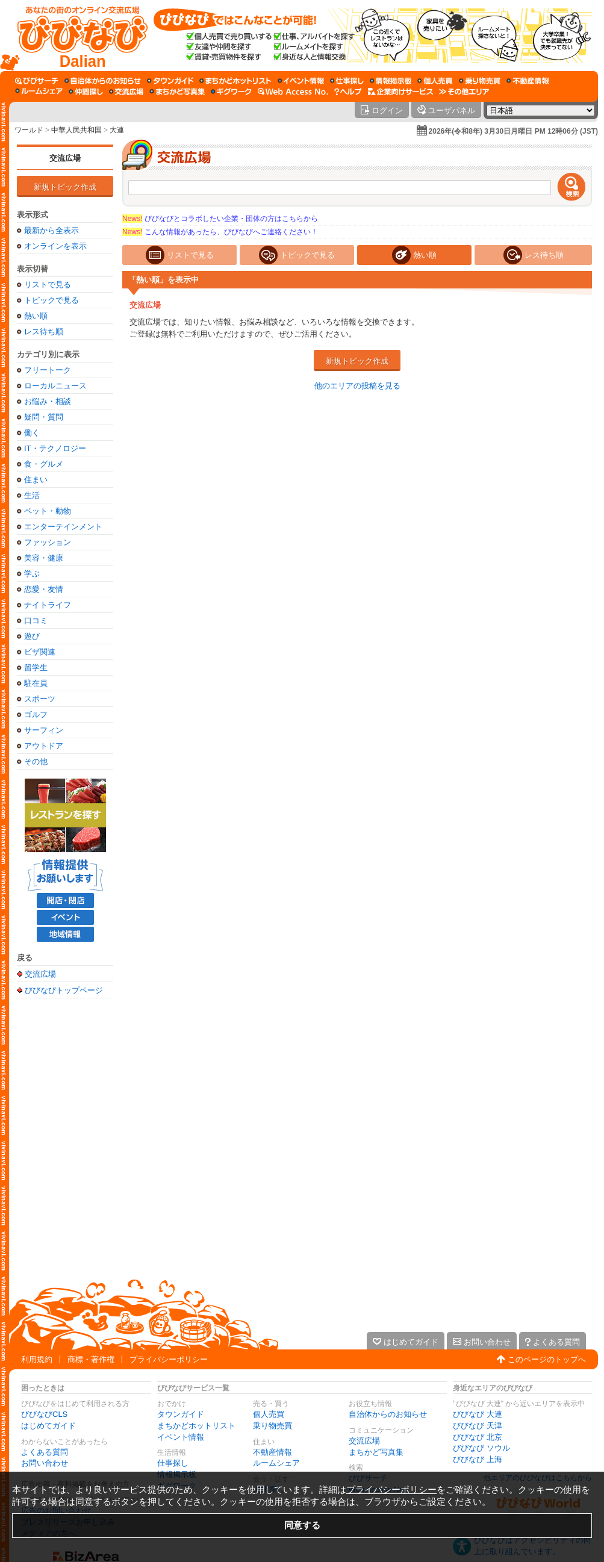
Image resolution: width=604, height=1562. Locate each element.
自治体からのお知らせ (388, 1414)
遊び (32, 636)
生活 (32, 495)
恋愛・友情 (43, 589)
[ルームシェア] (39, 91)
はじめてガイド (48, 1425)
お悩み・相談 (47, 401)
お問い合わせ (44, 1462)
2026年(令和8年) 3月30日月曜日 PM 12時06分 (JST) (513, 131)
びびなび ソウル (481, 1447)
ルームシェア (276, 1462)
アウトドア (43, 746)
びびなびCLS (44, 1414)
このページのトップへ (547, 1359)
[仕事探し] (347, 80)
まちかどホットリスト (196, 1425)
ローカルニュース (55, 386)
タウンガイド (180, 1414)
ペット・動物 (47, 511)
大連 (117, 130)
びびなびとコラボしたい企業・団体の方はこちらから (220, 218)
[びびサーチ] (36, 80)
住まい (36, 480)
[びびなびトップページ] (77, 35)
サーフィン (43, 730)
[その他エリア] (464, 91)
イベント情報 (180, 1437)
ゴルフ (36, 714)
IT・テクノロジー (55, 448)
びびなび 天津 (477, 1425)
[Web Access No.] (293, 91)
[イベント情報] (301, 80)
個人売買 (268, 1414)
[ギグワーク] (231, 91)
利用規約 (36, 1359)
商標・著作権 (90, 1359)
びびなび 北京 (477, 1437)
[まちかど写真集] (177, 91)
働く (32, 433)
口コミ (36, 620)
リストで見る (47, 284)
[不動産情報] (527, 80)
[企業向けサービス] (400, 91)
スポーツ (39, 699)
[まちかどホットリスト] (235, 80)
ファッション (47, 542)
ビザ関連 (39, 652)
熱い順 (36, 316)
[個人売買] (435, 80)
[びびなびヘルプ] (348, 91)
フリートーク (47, 370)
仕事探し (172, 1462)
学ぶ (32, 573)
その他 (36, 761)
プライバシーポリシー (168, 1359)
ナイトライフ (47, 605)
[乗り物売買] (479, 80)
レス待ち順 (43, 331)
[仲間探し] (86, 91)
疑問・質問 (43, 417)
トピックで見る (51, 300)
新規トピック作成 (65, 186)
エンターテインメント (63, 527)
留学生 (36, 667)
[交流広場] (126, 91)
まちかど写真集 (376, 1452)
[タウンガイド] (170, 80)
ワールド (28, 130)
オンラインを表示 (55, 246)
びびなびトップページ (64, 990)
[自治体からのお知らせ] (102, 80)
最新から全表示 (51, 230)
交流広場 (65, 158)
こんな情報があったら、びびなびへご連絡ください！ (220, 232)
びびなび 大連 (477, 1414)
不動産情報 (272, 1452)
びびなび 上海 (477, 1459)
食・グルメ (43, 464)
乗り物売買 (272, 1425)
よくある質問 (44, 1452)
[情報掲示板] (390, 80)
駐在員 (36, 683)
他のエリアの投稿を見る (357, 385)
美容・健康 (43, 558)
